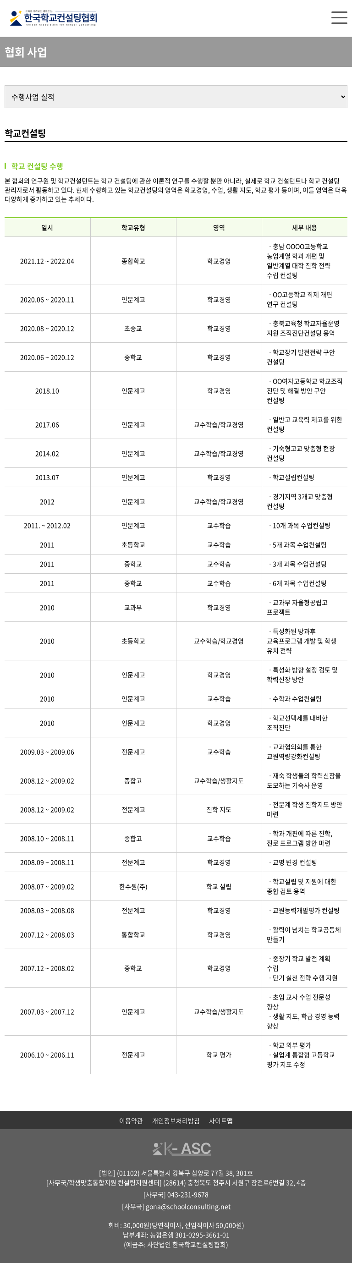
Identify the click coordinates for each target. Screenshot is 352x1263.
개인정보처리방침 (176, 1120)
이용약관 (131, 1120)
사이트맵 (221, 1120)
